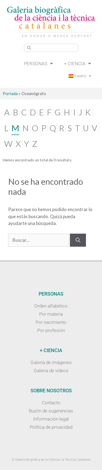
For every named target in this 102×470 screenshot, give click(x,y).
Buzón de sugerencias (51, 410)
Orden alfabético (51, 306)
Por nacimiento (51, 322)
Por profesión (51, 330)
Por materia (51, 314)
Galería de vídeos (51, 370)
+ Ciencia (77, 63)
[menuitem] (80, 76)
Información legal (51, 419)
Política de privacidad (51, 427)
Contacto (51, 402)
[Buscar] (78, 240)
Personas (38, 63)
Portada (10, 93)
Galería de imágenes (51, 362)
